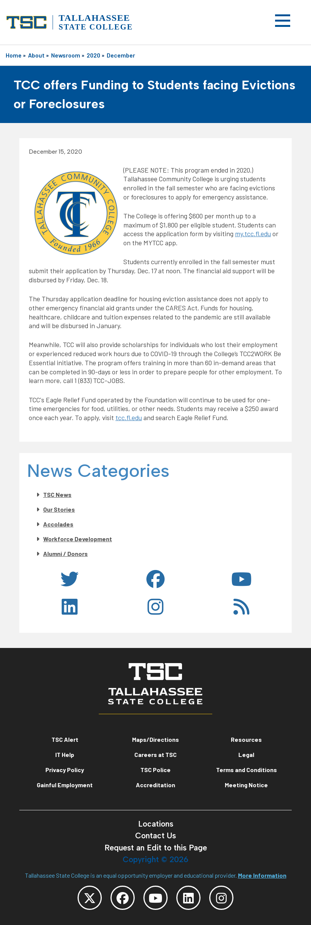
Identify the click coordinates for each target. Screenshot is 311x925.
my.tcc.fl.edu (253, 233)
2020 (93, 55)
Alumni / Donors (65, 553)
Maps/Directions (155, 739)
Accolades (58, 524)
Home (14, 55)
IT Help (64, 754)
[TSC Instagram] (221, 898)
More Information (262, 875)
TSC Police (155, 769)
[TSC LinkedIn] (188, 898)
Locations (155, 823)
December (121, 55)
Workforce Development (77, 538)
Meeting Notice (246, 784)
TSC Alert (64, 739)
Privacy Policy (64, 769)
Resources (246, 739)
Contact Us (155, 835)
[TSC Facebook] (122, 898)
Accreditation (155, 784)
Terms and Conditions (246, 769)
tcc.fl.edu (128, 417)
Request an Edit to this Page (155, 847)
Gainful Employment (65, 784)
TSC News (57, 494)
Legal (246, 754)
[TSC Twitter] (90, 898)
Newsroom (65, 55)
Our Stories (59, 509)
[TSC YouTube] (155, 898)
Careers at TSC (155, 754)
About (36, 55)
